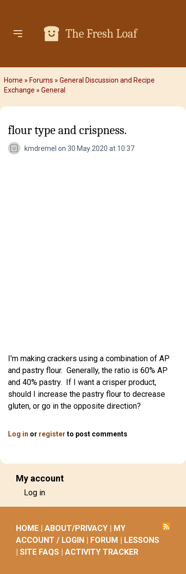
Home (13, 80)
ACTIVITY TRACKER (101, 552)
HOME (27, 528)
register (52, 434)
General (53, 90)
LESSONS (141, 540)
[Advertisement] (93, 255)
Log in (18, 434)
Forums (41, 80)
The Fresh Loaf (101, 34)
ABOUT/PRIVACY (76, 528)
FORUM (104, 540)
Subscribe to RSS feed (166, 526)
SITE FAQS (39, 552)
